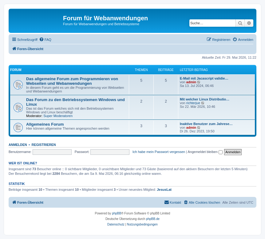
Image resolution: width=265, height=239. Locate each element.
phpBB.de (153, 219)
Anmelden (18, 145)
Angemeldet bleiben (205, 152)
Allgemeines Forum (45, 124)
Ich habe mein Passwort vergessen (158, 152)
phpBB (116, 213)
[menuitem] (45, 39)
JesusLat (164, 189)
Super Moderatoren (58, 116)
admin (191, 82)
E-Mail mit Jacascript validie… (204, 78)
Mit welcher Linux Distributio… (204, 99)
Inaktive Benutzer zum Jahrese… (206, 124)
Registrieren (44, 145)
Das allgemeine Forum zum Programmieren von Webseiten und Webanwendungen (72, 81)
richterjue (193, 103)
